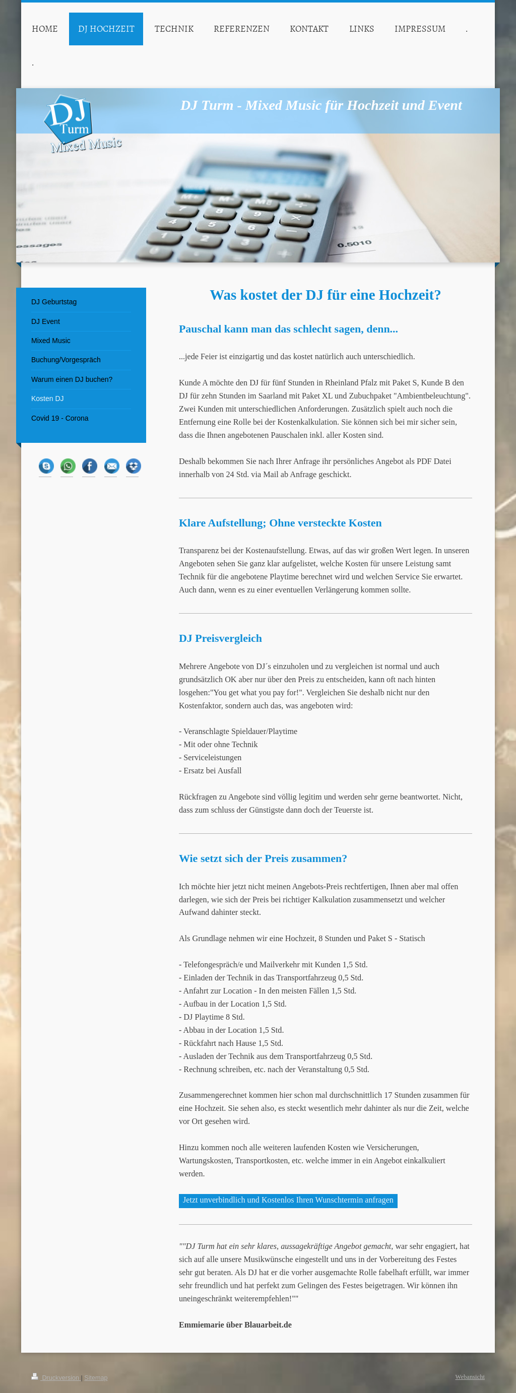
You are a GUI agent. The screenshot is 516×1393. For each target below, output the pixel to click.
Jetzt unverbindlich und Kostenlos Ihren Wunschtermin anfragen (288, 1200)
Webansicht (470, 1376)
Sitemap (95, 1377)
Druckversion (56, 1377)
